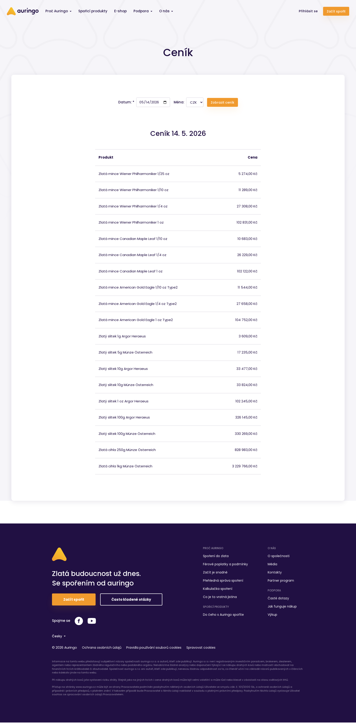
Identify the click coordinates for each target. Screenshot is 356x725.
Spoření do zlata (216, 557)
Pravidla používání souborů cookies (159, 650)
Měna (178, 103)
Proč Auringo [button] (57, 11)
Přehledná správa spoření (223, 582)
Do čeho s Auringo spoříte (223, 616)
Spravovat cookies (209, 650)
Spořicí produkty (92, 11)
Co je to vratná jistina (220, 598)
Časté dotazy (278, 599)
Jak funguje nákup (282, 607)
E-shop (120, 11)
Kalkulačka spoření (217, 590)
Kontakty (275, 573)
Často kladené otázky (131, 602)
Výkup (272, 616)
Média (272, 565)
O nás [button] (165, 11)
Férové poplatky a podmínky (225, 565)
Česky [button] (58, 639)
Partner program (281, 582)
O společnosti (278, 557)
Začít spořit (336, 11)
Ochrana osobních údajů (104, 650)
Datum (124, 103)
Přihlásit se (308, 11)
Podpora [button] (142, 11)
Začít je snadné (215, 573)
